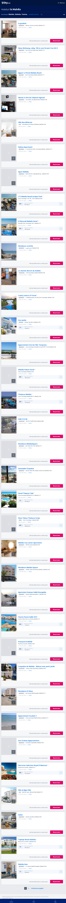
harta (29, 27)
